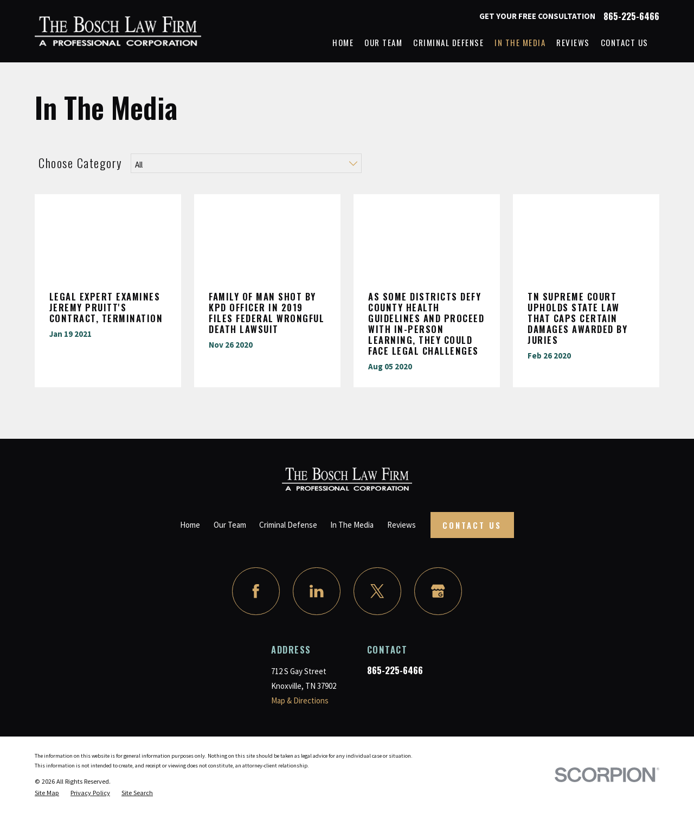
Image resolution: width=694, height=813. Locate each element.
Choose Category (80, 163)
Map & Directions (300, 700)
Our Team (230, 525)
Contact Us (472, 525)
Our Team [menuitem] (383, 42)
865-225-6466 (631, 16)
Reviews (401, 525)
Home (190, 525)
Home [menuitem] (343, 42)
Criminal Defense (288, 525)
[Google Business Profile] (438, 591)
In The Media (352, 525)
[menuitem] (47, 793)
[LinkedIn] (316, 591)
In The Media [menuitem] (519, 42)
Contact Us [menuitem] (624, 42)
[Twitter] (377, 591)
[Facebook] (256, 591)
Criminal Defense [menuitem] (448, 42)
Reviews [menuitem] (573, 42)
